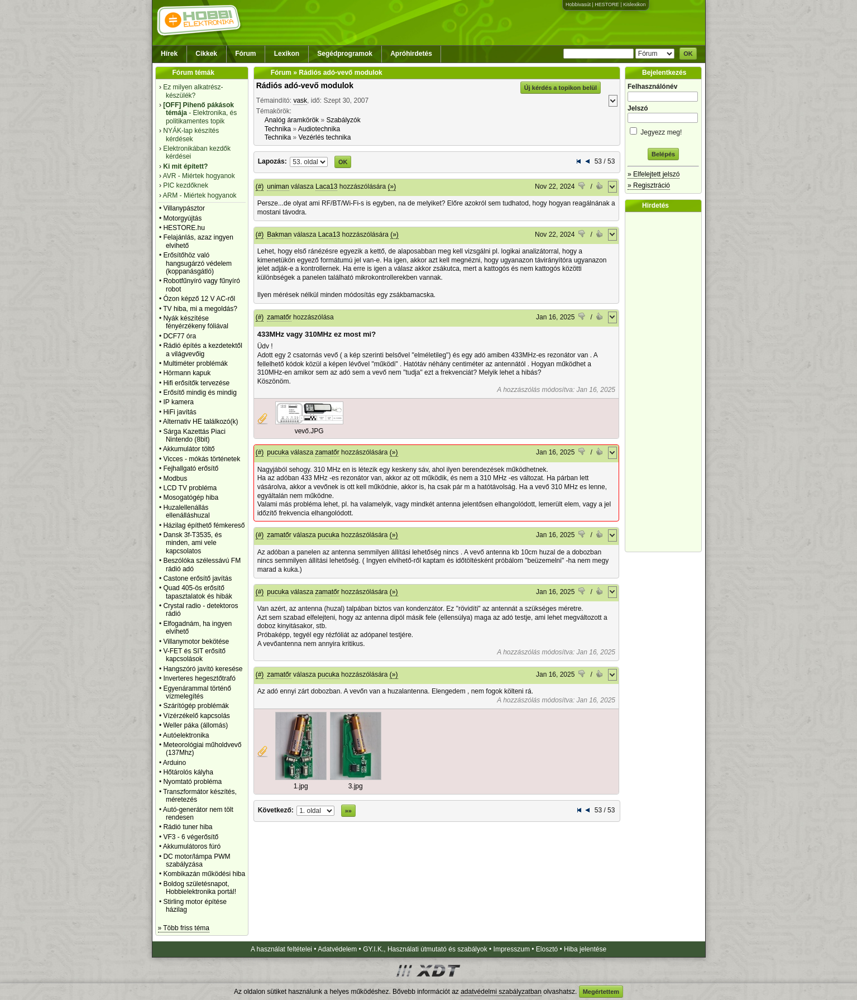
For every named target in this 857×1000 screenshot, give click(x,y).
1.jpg (301, 786)
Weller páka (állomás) (195, 725)
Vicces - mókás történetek (201, 459)
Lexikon (286, 54)
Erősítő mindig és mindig (199, 392)
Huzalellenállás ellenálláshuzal (186, 511)
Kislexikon (634, 4)
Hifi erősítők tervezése (196, 383)
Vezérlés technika (324, 137)
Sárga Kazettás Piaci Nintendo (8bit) (194, 435)
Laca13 (326, 186)
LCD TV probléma (190, 488)
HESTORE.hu (183, 228)
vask (300, 100)
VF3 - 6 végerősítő (190, 837)
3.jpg (355, 786)
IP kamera (178, 402)
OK (688, 53)
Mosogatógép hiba (190, 497)
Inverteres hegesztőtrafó (199, 678)
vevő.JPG (309, 431)
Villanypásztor (183, 208)
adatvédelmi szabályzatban (501, 992)
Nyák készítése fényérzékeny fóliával (195, 322)
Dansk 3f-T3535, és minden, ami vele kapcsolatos (192, 543)
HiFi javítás (179, 412)
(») (392, 186)
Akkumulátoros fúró (192, 846)
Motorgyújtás (182, 218)
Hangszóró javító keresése (202, 669)
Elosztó (547, 949)
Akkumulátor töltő (189, 449)
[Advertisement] (666, 381)
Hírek (169, 54)
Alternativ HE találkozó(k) (200, 421)
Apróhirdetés (411, 54)
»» (348, 810)
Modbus (175, 478)
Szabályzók (343, 120)
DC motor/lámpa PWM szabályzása (196, 860)
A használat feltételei (281, 949)
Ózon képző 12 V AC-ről (199, 299)
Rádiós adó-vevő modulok (304, 85)
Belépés (663, 154)
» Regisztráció (649, 185)
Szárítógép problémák (195, 706)
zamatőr (279, 317)
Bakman (279, 234)
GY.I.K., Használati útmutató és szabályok (425, 949)
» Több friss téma (183, 928)
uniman (278, 186)
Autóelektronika (186, 735)
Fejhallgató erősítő (190, 468)
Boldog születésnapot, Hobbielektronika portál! (199, 888)
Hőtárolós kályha (188, 772)
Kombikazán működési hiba (204, 874)
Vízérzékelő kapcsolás (196, 716)
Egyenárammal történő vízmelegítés (197, 692)
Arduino (174, 763)
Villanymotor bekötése (196, 641)
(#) (260, 186)
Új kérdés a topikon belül (560, 87)
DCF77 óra (179, 336)
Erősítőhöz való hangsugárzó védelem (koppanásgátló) (197, 263)
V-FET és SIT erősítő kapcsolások (194, 655)
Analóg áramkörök (292, 120)
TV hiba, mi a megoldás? (200, 309)
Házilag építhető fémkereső (204, 525)
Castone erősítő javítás (197, 578)
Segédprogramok (344, 54)
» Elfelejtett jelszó (653, 174)
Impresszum (512, 949)
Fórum (245, 54)
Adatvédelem (337, 949)
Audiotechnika (319, 129)
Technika (278, 129)
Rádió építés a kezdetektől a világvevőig (202, 349)
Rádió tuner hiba (187, 827)
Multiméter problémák (195, 363)
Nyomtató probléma (192, 782)
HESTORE (607, 4)
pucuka (278, 452)
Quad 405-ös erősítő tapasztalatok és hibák (197, 592)
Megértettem (601, 991)
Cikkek (206, 54)
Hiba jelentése (585, 949)
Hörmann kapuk (186, 373)
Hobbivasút (578, 4)
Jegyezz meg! (663, 130)
